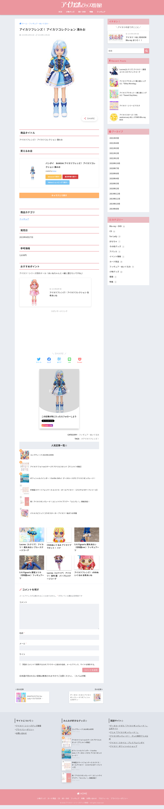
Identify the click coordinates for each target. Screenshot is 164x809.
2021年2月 (114, 153)
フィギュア (101, 12)
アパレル (115, 252)
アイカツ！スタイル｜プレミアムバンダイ (127, 746)
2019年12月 (114, 194)
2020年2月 (114, 189)
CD (112, 232)
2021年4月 (114, 143)
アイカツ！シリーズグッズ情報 (28, 729)
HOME (82, 797)
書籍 (113, 278)
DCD (60, 12)
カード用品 (116, 262)
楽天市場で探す (71, 176)
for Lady (115, 237)
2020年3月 (114, 184)
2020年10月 (114, 163)
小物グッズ (70, 12)
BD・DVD (82, 12)
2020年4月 (114, 179)
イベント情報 (117, 257)
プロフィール (104, 802)
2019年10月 (114, 204)
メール (23, 647)
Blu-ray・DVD (117, 227)
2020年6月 (114, 174)
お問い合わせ (21, 737)
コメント (23, 605)
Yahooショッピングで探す (58, 182)
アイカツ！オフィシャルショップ (123, 750)
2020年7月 (114, 168)
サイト (22, 657)
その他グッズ (117, 247)
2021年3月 (114, 148)
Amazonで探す (54, 176)
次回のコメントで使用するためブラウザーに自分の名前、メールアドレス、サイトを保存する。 (59, 668)
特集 (91, 12)
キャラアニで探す (59, 195)
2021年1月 (114, 158)
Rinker (54, 171)
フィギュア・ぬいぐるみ (89, 438)
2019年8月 (114, 209)
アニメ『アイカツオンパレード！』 (124, 736)
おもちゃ (115, 242)
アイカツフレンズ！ (91, 442)
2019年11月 (114, 199)
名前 (22, 636)
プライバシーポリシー (25, 733)
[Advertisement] (59, 333)
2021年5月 (114, 138)
